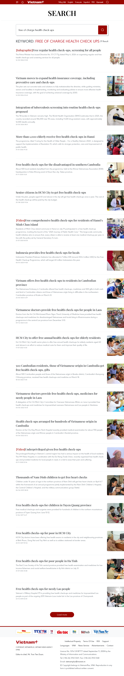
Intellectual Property (73, 641)
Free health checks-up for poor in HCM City (43, 533)
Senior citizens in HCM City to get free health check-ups (51, 192)
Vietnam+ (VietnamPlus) (35, 2)
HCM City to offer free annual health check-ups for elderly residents (58, 338)
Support (105, 641)
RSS (98, 641)
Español (87, 2)
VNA (74, 645)
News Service (83, 645)
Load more (62, 614)
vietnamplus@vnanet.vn (75, 661)
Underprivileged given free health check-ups (48, 449)
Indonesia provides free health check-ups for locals (48, 252)
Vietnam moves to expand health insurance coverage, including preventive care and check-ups (55, 80)
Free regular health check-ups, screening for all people (58, 50)
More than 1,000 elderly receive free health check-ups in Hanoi (55, 136)
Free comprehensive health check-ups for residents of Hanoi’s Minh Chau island (59, 222)
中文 (93, 2)
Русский (100, 2)
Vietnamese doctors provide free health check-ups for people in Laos (59, 310)
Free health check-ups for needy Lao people (43, 589)
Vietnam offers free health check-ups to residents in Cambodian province (56, 283)
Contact (110, 645)
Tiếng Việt (62, 2)
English (70, 2)
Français (78, 2)
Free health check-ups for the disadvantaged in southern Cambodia (58, 164)
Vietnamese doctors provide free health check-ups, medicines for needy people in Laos (57, 396)
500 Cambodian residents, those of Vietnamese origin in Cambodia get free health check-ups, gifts (60, 368)
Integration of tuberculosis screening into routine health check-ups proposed (58, 109)
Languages (64, 645)
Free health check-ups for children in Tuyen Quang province (53, 505)
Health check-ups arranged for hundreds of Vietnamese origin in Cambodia (56, 423)
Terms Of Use (88, 641)
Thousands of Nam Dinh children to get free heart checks (51, 477)
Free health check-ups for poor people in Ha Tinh (46, 561)
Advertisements (98, 645)
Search (62, 13)
